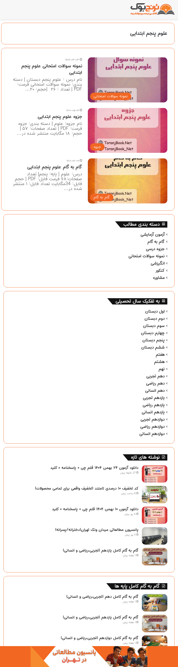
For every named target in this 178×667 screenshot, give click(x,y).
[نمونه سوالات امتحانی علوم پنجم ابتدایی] (127, 79)
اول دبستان (155, 311)
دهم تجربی (155, 376)
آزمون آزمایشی (152, 234)
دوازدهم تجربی (152, 419)
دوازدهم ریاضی (152, 426)
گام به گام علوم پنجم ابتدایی (54, 167)
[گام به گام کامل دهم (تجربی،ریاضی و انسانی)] (154, 602)
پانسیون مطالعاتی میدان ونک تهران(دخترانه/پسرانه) (96, 530)
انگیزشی (158, 263)
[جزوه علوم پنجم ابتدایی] (127, 130)
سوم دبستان (154, 326)
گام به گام (156, 242)
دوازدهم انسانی (152, 434)
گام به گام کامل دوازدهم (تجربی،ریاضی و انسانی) (99, 638)
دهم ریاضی (155, 383)
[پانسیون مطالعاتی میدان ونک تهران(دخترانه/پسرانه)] (154, 536)
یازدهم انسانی (153, 412)
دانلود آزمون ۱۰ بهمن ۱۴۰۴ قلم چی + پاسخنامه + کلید (95, 509)
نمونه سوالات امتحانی (146, 256)
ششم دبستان (153, 347)
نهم (162, 369)
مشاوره (159, 278)
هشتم (159, 362)
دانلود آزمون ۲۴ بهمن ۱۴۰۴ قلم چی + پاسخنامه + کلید (94, 468)
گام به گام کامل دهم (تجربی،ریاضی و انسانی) (102, 597)
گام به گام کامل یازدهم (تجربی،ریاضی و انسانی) (100, 550)
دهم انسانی (155, 390)
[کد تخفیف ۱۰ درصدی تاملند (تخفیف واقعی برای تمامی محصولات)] (154, 494)
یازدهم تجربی (154, 398)
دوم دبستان (154, 318)
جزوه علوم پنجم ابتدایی (60, 116)
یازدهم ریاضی (154, 405)
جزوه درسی (155, 249)
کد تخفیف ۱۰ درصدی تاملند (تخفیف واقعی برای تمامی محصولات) (86, 488)
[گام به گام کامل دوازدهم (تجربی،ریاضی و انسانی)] (154, 644)
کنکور (160, 270)
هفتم (160, 354)
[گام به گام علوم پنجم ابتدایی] (127, 180)
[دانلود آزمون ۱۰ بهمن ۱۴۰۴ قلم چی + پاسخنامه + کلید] (154, 515)
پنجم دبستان (153, 340)
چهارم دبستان (153, 333)
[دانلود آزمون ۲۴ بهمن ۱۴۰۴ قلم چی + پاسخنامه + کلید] (154, 474)
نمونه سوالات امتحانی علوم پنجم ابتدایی (51, 69)
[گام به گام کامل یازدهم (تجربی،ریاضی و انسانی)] (154, 556)
